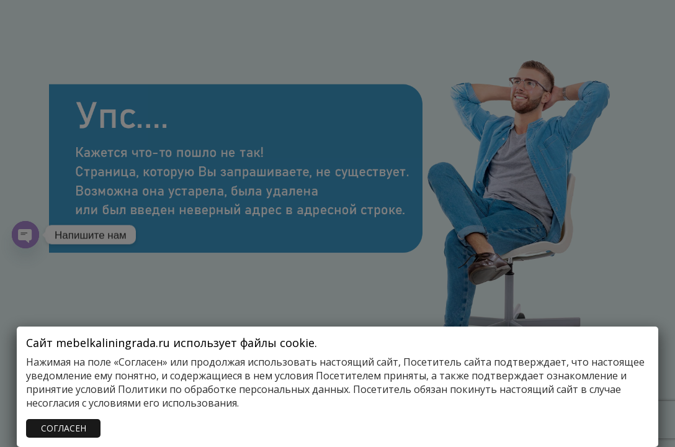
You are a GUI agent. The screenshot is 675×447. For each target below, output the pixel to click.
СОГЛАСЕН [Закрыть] (63, 428)
